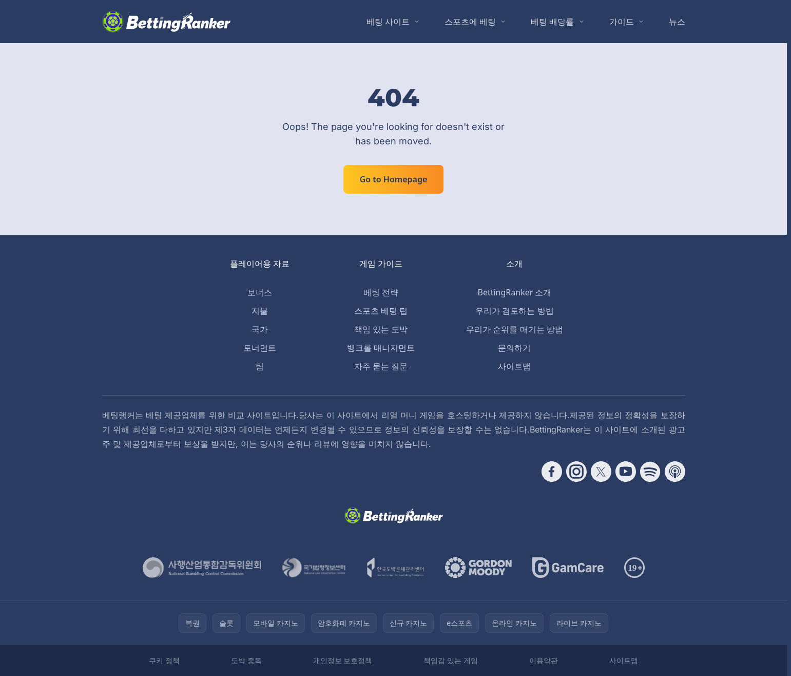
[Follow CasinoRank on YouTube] (625, 471)
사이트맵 (514, 366)
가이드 (621, 21)
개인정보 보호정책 (343, 660)
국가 (260, 329)
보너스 (259, 292)
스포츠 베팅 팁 (381, 310)
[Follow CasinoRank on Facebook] (552, 471)
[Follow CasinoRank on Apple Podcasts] (675, 471)
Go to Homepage (394, 179)
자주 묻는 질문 (381, 366)
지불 (260, 310)
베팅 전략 (380, 292)
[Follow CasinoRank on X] (601, 471)
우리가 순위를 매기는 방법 (514, 329)
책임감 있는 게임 (450, 660)
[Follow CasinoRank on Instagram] (576, 471)
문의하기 (514, 347)
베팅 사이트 (388, 21)
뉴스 (677, 21)
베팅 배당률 (552, 21)
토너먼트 (259, 347)
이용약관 (543, 660)
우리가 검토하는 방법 (514, 310)
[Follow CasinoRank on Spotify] (650, 471)
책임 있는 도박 (381, 329)
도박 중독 (246, 660)
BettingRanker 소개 (515, 292)
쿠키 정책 (164, 660)
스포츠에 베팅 (470, 21)
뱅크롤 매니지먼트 (381, 347)
